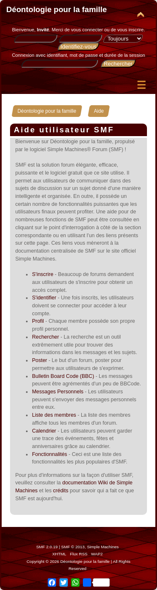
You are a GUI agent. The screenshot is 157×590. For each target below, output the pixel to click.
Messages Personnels (57, 392)
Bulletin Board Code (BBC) (63, 376)
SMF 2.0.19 (47, 546)
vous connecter (87, 29)
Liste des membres (54, 415)
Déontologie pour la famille (56, 9)
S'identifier (44, 298)
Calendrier (44, 431)
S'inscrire (42, 274)
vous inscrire (130, 29)
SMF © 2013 (73, 546)
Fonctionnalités (49, 454)
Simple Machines (103, 546)
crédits (61, 491)
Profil (38, 321)
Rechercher (45, 337)
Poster (39, 360)
